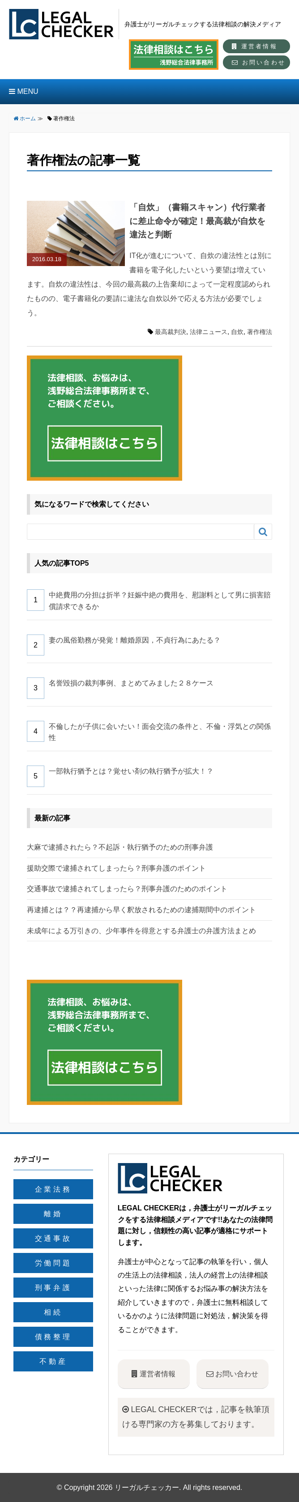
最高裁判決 (170, 331)
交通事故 (53, 1238)
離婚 (53, 1214)
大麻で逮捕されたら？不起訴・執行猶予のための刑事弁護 (120, 847)
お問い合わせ (259, 62)
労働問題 (53, 1263)
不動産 (53, 1361)
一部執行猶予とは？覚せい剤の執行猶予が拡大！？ (131, 771)
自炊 (237, 331)
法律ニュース (208, 331)
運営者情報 (255, 46)
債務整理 (53, 1337)
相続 (53, 1312)
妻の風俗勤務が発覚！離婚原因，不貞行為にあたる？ (135, 640)
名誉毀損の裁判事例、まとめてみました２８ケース (131, 683)
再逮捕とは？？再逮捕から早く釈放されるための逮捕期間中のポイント (141, 910)
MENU (23, 91)
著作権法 (259, 331)
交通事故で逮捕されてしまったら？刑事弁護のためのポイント (127, 889)
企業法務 (53, 1189)
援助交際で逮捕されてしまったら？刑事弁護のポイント (116, 868)
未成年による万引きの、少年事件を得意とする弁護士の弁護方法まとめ (141, 931)
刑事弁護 (53, 1287)
